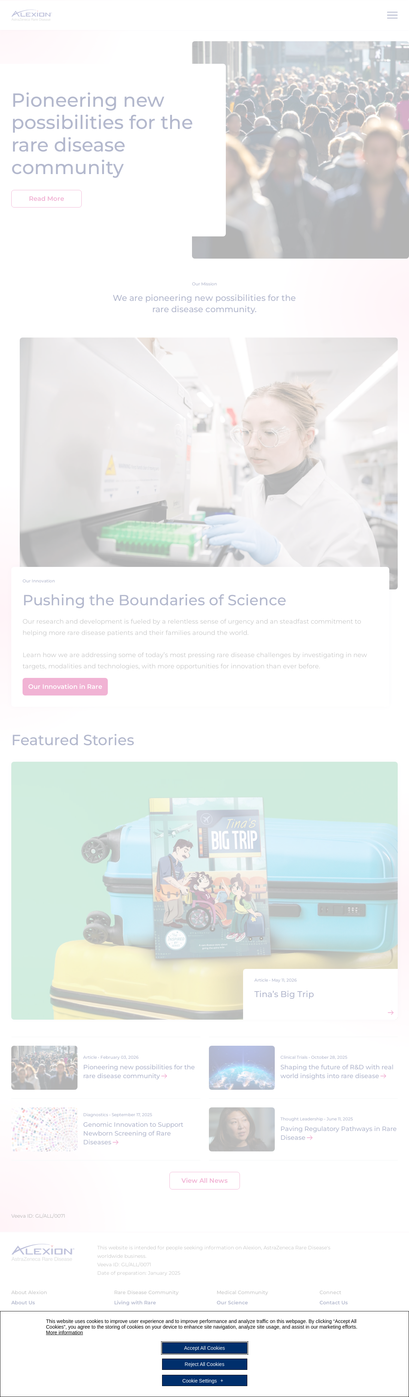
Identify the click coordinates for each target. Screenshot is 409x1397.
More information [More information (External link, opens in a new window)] (64, 1332)
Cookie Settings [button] (199, 1380)
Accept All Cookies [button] (204, 1348)
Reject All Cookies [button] (204, 1364)
